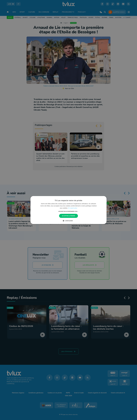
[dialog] (68, 210)
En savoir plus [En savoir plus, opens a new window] (72, 208)
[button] (69, 211)
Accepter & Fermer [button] (68, 216)
